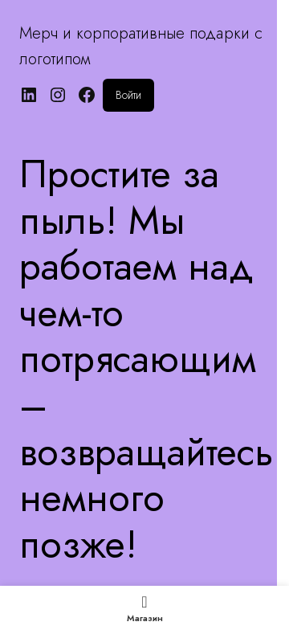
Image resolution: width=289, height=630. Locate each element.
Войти (128, 95)
